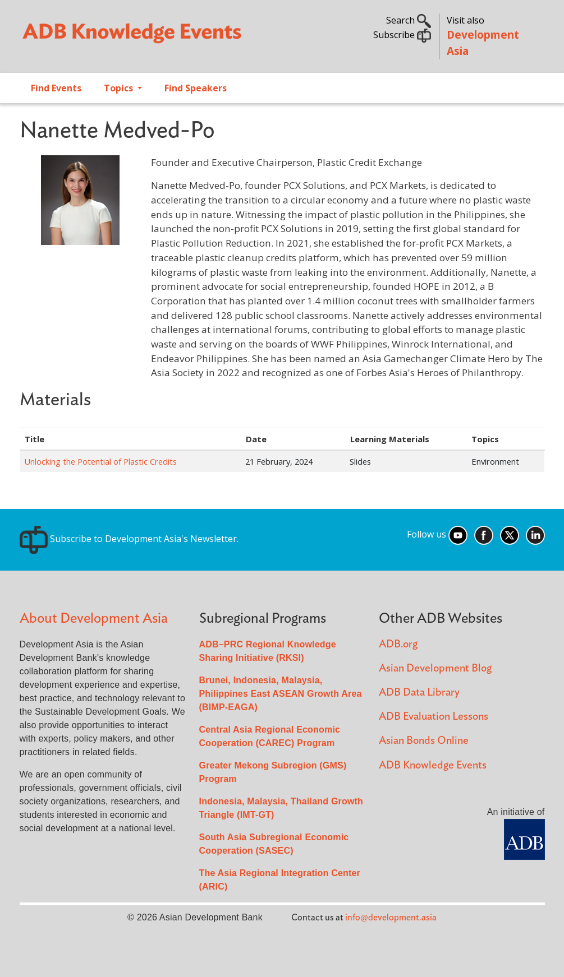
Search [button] (408, 20)
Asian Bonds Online (424, 740)
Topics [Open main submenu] (119, 88)
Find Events (56, 88)
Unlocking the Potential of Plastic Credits (100, 461)
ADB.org (398, 644)
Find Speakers (195, 88)
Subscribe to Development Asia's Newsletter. (129, 539)
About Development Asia (94, 619)
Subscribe (402, 35)
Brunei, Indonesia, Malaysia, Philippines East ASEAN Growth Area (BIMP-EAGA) (280, 693)
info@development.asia (391, 917)
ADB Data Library (419, 692)
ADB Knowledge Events (433, 765)
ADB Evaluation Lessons (433, 716)
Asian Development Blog (435, 668)
